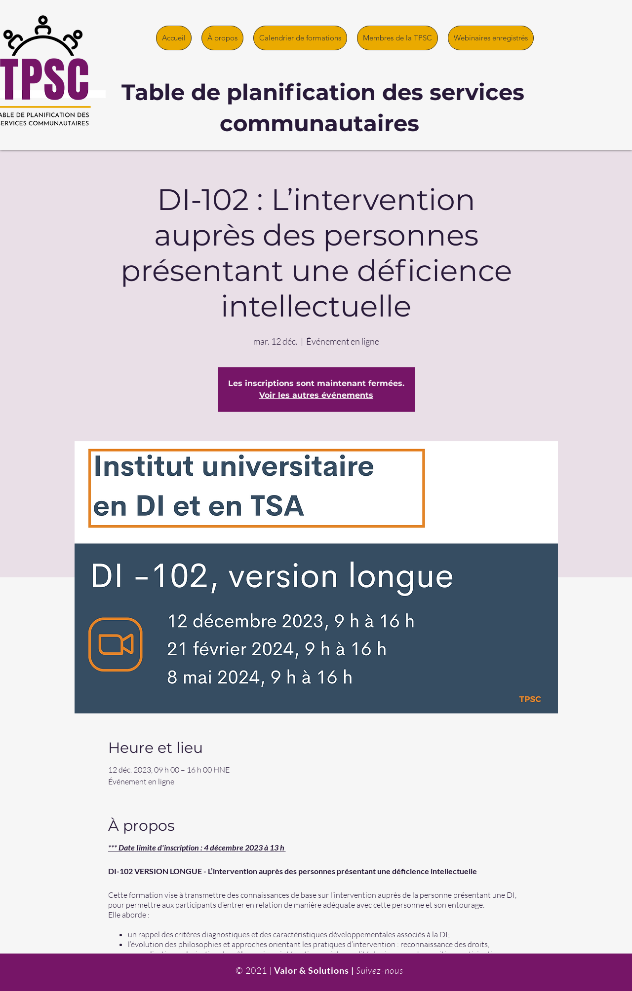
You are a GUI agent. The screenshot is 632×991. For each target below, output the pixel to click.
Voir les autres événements (316, 395)
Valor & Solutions (311, 970)
